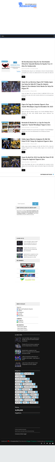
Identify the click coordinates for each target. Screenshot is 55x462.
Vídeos (27, 370)
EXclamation (5, 61)
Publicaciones (26, 378)
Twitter (19, 300)
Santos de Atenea (28, 389)
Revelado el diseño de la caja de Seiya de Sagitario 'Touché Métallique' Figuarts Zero (34, 116)
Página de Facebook (22, 298)
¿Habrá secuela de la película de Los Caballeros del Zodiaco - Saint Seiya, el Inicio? (30, 347)
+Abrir (19, 75)
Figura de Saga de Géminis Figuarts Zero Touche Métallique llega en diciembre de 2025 (33, 100)
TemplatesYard (14, 430)
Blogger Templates (32, 430)
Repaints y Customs (28, 373)
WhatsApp (20, 311)
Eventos (25, 384)
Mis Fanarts (18, 389)
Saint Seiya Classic (22, 317)
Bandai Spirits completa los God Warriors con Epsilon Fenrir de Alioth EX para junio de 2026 (31, 245)
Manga (17, 378)
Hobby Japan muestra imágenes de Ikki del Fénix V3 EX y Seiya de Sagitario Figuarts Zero (34, 133)
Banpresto (33, 384)
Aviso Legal (23, 423)
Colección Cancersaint (21, 368)
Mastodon (20, 305)
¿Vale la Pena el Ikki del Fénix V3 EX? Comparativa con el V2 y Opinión (30, 353)
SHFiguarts (32, 391)
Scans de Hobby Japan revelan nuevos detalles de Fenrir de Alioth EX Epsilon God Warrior (31, 232)
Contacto (17, 423)
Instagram (20, 301)
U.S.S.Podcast (19, 365)
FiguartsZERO (5, 98)
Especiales (18, 376)
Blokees (17, 386)
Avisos (17, 384)
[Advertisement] (21, 48)
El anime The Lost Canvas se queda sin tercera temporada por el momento (30, 238)
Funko (34, 386)
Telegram (20, 309)
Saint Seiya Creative (22, 319)
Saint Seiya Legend (22, 316)
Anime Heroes (31, 381)
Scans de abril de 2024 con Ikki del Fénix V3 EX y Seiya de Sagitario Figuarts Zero (33, 149)
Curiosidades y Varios (29, 376)
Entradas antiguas (46, 163)
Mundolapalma (49, 430)
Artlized (18, 391)
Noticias (18, 363)
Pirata (25, 391)
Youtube (19, 303)
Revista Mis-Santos (20, 381)
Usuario (31, 298)
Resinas (17, 373)
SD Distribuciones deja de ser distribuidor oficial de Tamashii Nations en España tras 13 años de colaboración (35, 64)
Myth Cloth (18, 370)
